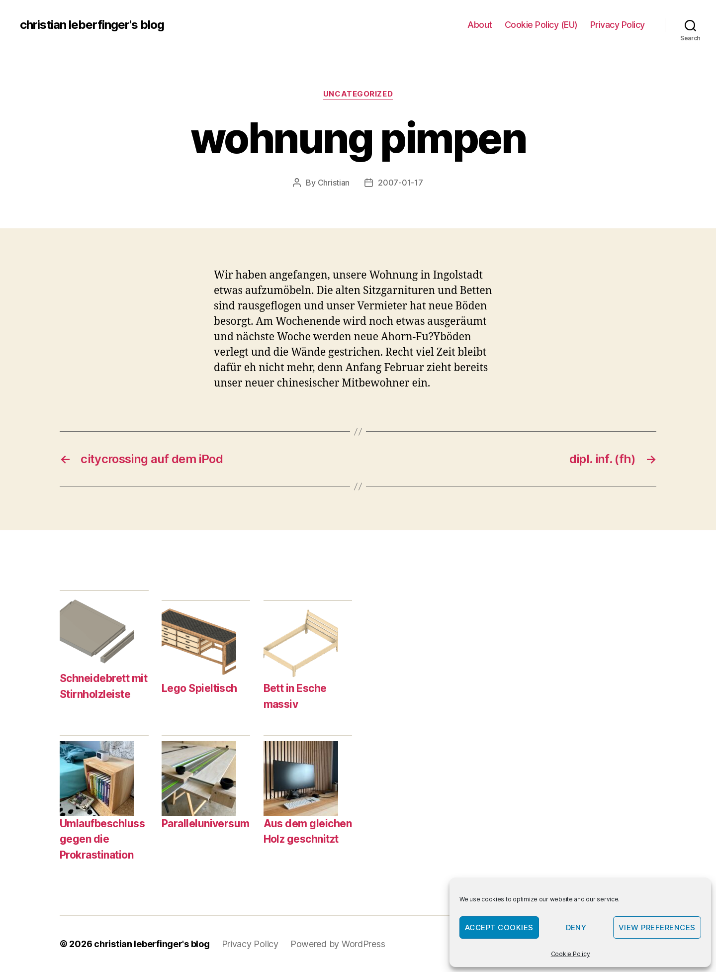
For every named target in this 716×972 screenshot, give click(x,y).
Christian (334, 183)
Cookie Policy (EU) (541, 24)
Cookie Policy (570, 954)
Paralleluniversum (206, 823)
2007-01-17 (400, 183)
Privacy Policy (617, 24)
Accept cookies (499, 927)
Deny (576, 927)
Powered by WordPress (337, 944)
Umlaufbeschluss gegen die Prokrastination (102, 839)
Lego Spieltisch (199, 688)
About (479, 24)
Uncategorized (358, 94)
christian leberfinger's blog (92, 25)
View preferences (657, 927)
